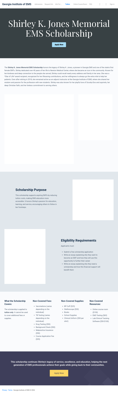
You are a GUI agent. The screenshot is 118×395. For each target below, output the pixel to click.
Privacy (4, 390)
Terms (10, 390)
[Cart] (106, 4)
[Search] (100, 4)
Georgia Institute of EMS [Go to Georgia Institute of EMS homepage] (16, 4)
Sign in (112, 4)
